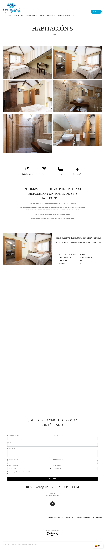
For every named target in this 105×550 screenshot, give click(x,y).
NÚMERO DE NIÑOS (58, 459)
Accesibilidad (97, 518)
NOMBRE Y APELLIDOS (13, 435)
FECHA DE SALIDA (58, 465)
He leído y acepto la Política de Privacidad (18, 472)
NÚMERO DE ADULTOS (13, 459)
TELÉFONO (56, 435)
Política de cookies (83, 518)
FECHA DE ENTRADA (12, 465)
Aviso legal (69, 518)
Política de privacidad (55, 518)
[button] (96, 12)
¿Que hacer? (51, 15)
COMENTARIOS (11, 448)
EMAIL (9, 442)
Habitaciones (18, 15)
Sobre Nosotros (31, 15)
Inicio (9, 15)
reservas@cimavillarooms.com (52, 487)
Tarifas (41, 15)
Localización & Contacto (65, 15)
